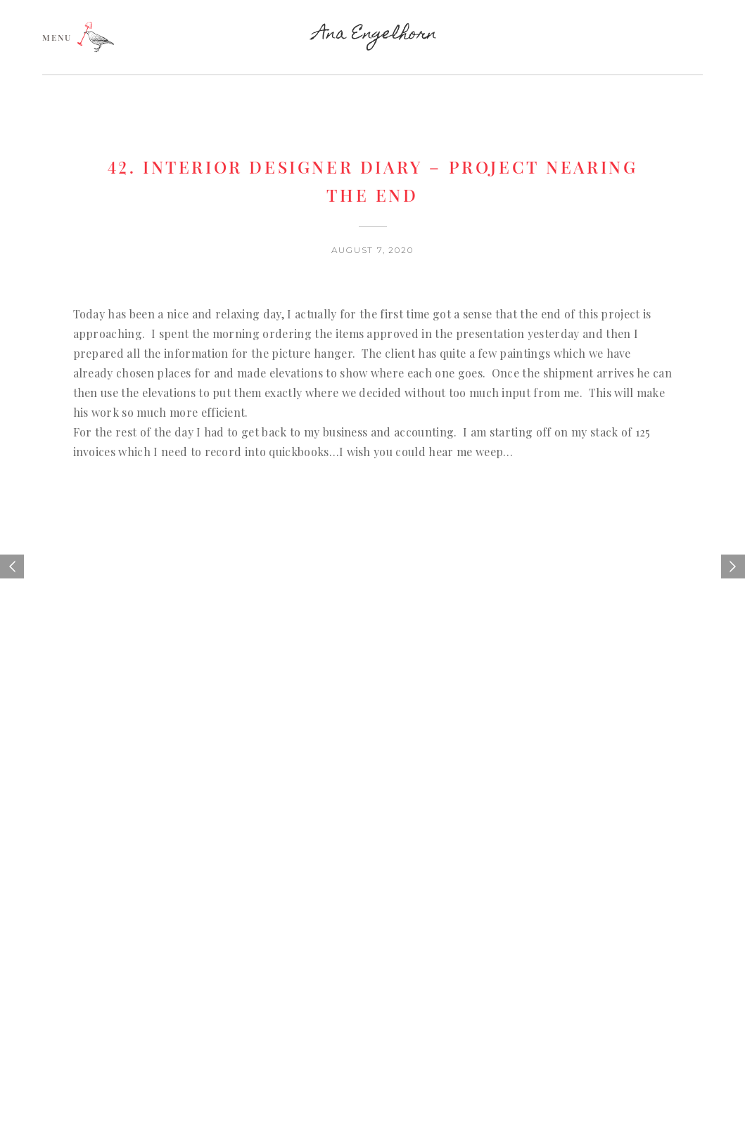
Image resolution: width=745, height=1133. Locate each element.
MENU (57, 36)
